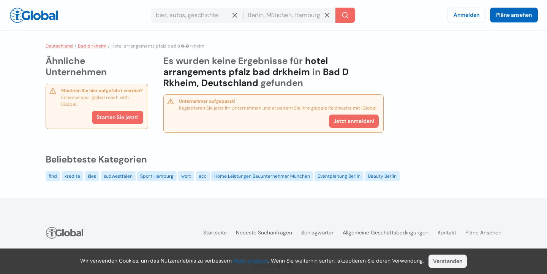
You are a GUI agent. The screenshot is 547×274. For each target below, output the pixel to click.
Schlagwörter (317, 232)
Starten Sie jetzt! (117, 117)
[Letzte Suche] (345, 15)
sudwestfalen (118, 176)
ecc (203, 176)
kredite (72, 176)
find (53, 176)
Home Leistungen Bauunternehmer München (262, 176)
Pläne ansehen (514, 14)
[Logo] (33, 15)
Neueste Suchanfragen (264, 232)
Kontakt (447, 232)
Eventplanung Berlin (339, 176)
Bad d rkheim (92, 46)
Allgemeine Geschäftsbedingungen (385, 232)
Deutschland (59, 46)
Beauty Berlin (382, 176)
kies (92, 176)
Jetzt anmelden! (354, 121)
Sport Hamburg (157, 176)
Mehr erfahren (250, 260)
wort (186, 176)
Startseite (215, 232)
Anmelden (466, 14)
